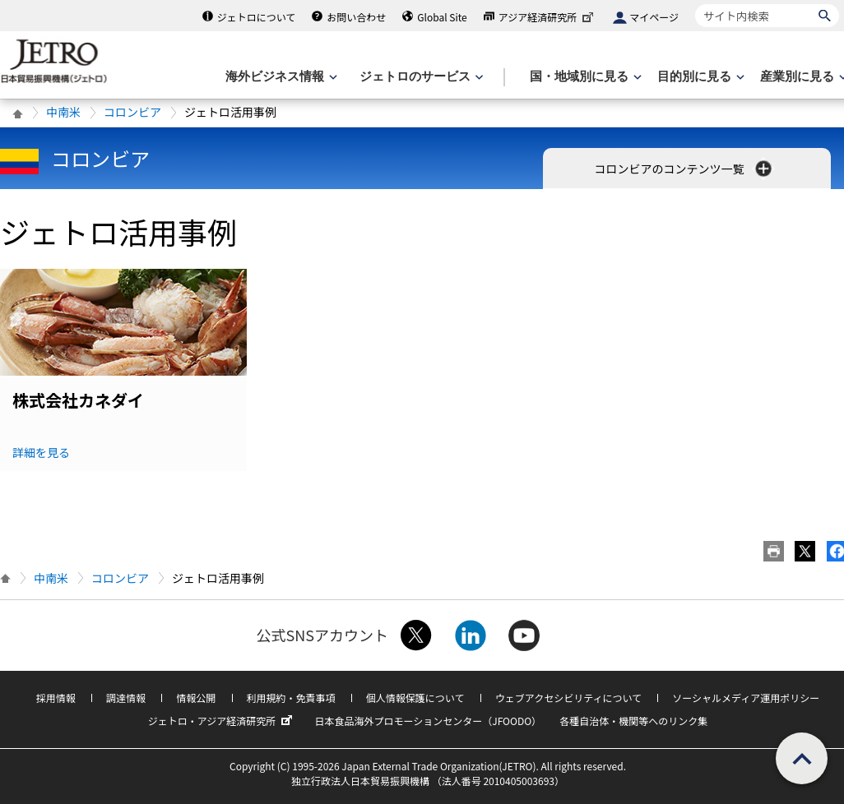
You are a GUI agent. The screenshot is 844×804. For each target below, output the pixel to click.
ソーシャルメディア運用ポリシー (745, 698)
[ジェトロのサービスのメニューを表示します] (419, 76)
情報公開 (196, 698)
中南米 (63, 112)
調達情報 (126, 698)
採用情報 (56, 698)
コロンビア (132, 112)
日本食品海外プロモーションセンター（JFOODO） (427, 721)
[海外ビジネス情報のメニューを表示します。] (279, 76)
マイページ (654, 17)
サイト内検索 (694, 3)
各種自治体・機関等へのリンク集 (633, 721)
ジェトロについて (256, 17)
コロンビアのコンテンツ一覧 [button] (684, 168)
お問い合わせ (356, 17)
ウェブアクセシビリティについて (568, 698)
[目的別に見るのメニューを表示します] (699, 76)
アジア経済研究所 (548, 17)
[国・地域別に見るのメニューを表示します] (584, 76)
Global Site (441, 17)
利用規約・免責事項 (291, 698)
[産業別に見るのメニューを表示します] (802, 76)
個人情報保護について (415, 698)
